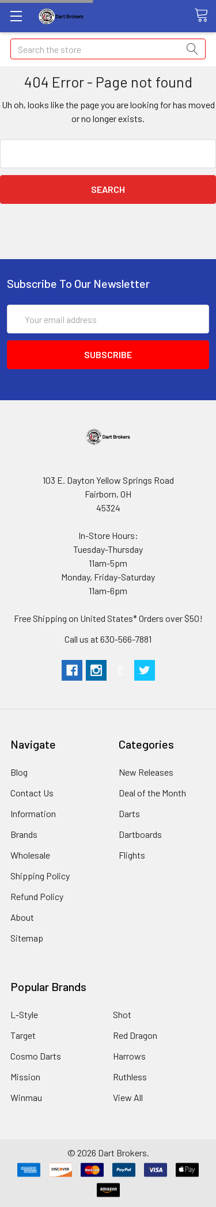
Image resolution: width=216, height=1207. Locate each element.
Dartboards (140, 834)
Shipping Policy (40, 875)
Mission (25, 1076)
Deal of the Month (152, 792)
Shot (122, 1014)
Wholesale (30, 854)
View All (128, 1097)
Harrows (129, 1055)
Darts (129, 813)
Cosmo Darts (35, 1055)
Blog (19, 771)
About (22, 917)
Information (33, 813)
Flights (132, 854)
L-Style (24, 1014)
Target (23, 1035)
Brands (23, 834)
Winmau (26, 1097)
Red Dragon (135, 1035)
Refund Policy (36, 896)
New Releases (146, 771)
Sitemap (26, 937)
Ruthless (130, 1076)
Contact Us (32, 792)
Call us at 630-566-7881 (108, 638)
